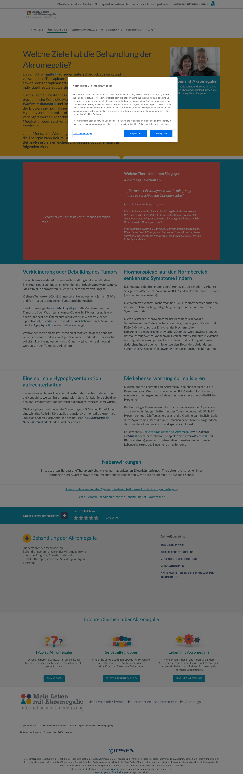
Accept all (161, 133)
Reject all (135, 133)
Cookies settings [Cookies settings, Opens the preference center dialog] (82, 133)
